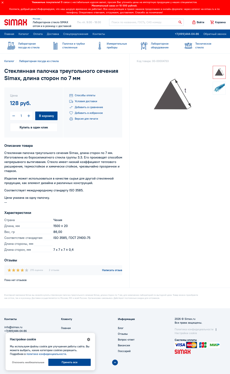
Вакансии (124, 345)
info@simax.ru (13, 327)
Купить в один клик (34, 127)
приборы (113, 45)
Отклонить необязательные (28, 362)
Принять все (69, 362)
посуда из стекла (24, 45)
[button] (198, 22)
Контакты (99, 34)
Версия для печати (83, 119)
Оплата (38, 34)
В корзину (46, 116)
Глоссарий (124, 351)
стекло (201, 45)
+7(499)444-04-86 (187, 34)
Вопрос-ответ (126, 339)
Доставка (53, 34)
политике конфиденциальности (46, 354)
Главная (9, 34)
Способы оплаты (82, 95)
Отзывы (123, 334)
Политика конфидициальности (194, 329)
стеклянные (68, 45)
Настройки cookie (186, 333)
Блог (120, 328)
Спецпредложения (75, 34)
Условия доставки (83, 101)
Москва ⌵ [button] (37, 18)
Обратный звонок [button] (214, 34)
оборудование (157, 45)
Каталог (24, 34)
